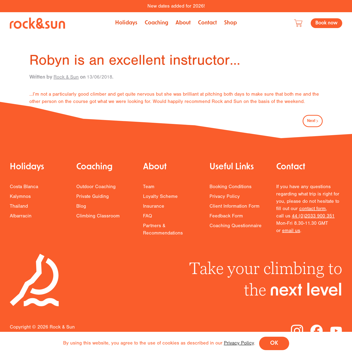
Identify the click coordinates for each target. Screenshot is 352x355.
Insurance (153, 208)
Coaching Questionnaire (235, 228)
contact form (312, 210)
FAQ (147, 218)
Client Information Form (234, 208)
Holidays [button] (126, 23)
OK (274, 343)
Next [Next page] (312, 121)
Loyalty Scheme (160, 198)
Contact (207, 23)
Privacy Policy (224, 198)
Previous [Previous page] (43, 121)
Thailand (19, 208)
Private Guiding (92, 198)
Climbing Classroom (98, 218)
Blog (81, 208)
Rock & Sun (66, 77)
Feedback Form (226, 218)
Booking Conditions (230, 189)
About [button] (183, 23)
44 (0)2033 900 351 (313, 218)
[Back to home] (37, 23)
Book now (326, 23)
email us (291, 232)
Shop (230, 23)
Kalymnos (20, 198)
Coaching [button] (156, 23)
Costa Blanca (24, 189)
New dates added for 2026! (176, 6)
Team (148, 189)
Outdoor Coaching (96, 189)
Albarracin (21, 218)
